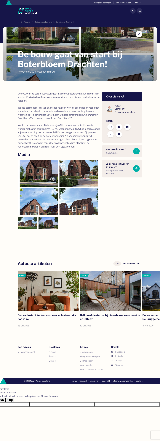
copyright (106, 381)
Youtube (117, 365)
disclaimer (94, 381)
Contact (52, 361)
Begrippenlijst (86, 361)
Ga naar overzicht (132, 263)
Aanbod (52, 356)
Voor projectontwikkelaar (92, 369)
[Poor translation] (10, 400)
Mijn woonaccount (26, 352)
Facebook (118, 352)
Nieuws (27, 22)
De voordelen (86, 352)
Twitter (116, 360)
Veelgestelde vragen (102, 3)
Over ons (138, 3)
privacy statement (79, 381)
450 (117, 263)
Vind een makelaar (123, 3)
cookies (139, 381)
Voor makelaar (87, 365)
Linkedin (117, 356)
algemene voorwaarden (123, 381)
